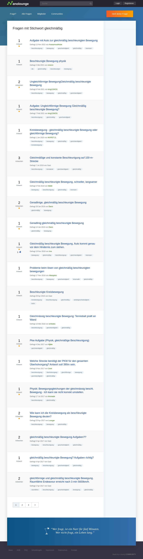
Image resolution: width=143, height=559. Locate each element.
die (32, 69)
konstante (50, 169)
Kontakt (74, 550)
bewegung (50, 48)
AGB (18, 550)
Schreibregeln (37, 550)
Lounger (52, 420)
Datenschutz (62, 550)
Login (118, 3)
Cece (50, 369)
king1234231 (53, 89)
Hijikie (50, 344)
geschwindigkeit (63, 48)
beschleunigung (36, 48)
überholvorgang (52, 372)
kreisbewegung (36, 145)
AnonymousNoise (55, 45)
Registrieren (129, 3)
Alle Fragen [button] (27, 14)
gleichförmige (66, 372)
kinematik (76, 279)
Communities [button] (57, 14)
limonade (51, 396)
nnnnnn (50, 65)
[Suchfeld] (66, 3)
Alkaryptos (53, 275)
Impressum (50, 550)
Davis (51, 207)
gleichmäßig (77, 48)
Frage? (13, 14)
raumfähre (34, 490)
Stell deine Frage (120, 14)
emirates (52, 324)
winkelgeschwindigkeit (81, 300)
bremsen (89, 48)
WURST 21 (52, 137)
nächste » (36, 505)
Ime (50, 251)
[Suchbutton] (90, 3)
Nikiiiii (50, 186)
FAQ (26, 550)
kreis (33, 303)
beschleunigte (55, 69)
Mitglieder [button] (41, 14)
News (11, 550)
